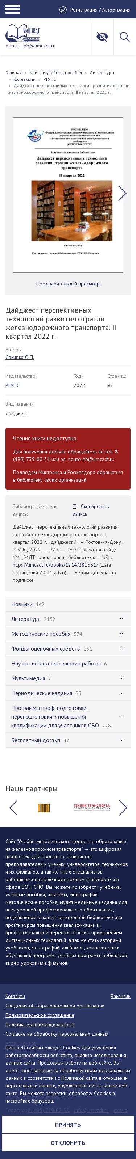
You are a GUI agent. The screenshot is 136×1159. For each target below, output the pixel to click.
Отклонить (68, 1142)
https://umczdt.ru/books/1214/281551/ (55, 565)
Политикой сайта (79, 1078)
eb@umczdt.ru (39, 45)
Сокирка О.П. (19, 357)
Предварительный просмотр (68, 283)
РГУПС (12, 385)
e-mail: (12, 45)
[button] (122, 193)
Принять (68, 1124)
